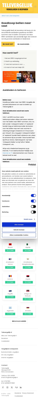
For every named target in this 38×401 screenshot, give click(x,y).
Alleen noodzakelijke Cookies (19, 235)
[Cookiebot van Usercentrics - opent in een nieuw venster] (28, 165)
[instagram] (7, 387)
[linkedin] (20, 387)
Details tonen (28, 219)
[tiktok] (16, 387)
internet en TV (8, 153)
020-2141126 (11, 375)
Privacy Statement (28, 393)
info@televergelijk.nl (11, 377)
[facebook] (3, 387)
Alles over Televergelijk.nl (9, 336)
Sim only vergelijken (7, 355)
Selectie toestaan (19, 230)
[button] (35, 6)
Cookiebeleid (5, 341)
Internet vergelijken (7, 357)
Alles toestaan (19, 224)
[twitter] (11, 387)
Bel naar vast (8, 44)
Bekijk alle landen (19, 321)
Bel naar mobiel (23, 44)
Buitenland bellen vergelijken (10, 352)
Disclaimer (4, 338)
